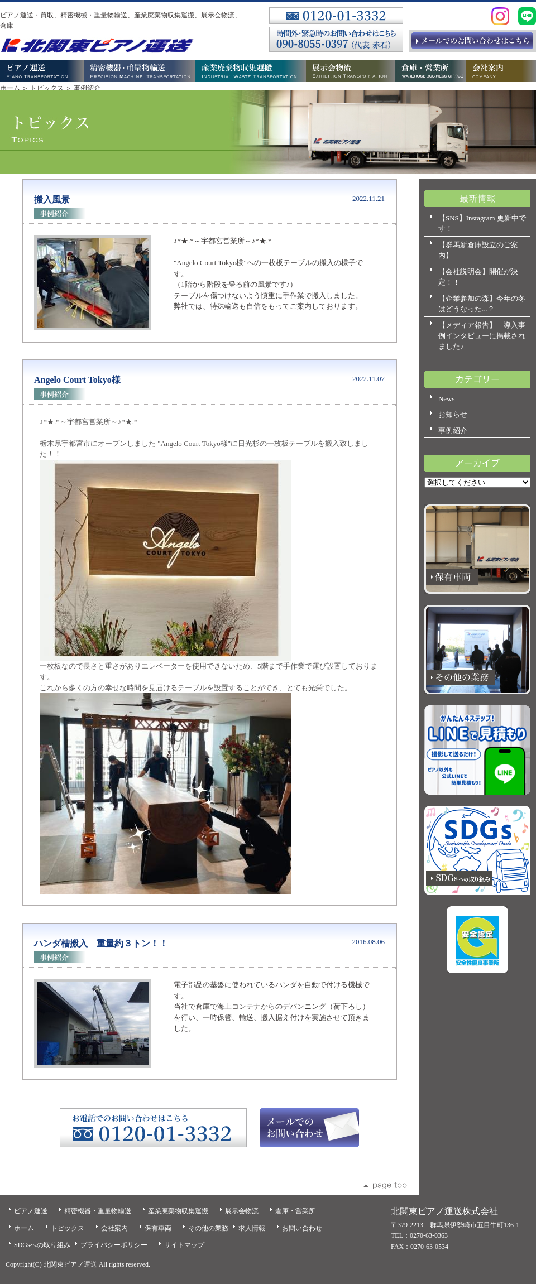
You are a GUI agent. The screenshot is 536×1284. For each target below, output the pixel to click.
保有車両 (158, 1228)
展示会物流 (242, 1211)
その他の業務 (208, 1228)
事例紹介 (452, 430)
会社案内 (114, 1228)
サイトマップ (184, 1245)
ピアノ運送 (30, 1211)
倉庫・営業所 (295, 1211)
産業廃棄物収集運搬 (178, 1211)
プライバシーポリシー (113, 1245)
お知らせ (452, 414)
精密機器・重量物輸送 (97, 1211)
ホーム (10, 88)
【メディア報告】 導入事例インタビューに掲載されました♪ (481, 336)
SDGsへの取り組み (42, 1245)
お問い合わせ (302, 1228)
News (446, 399)
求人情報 (251, 1228)
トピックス (47, 88)
